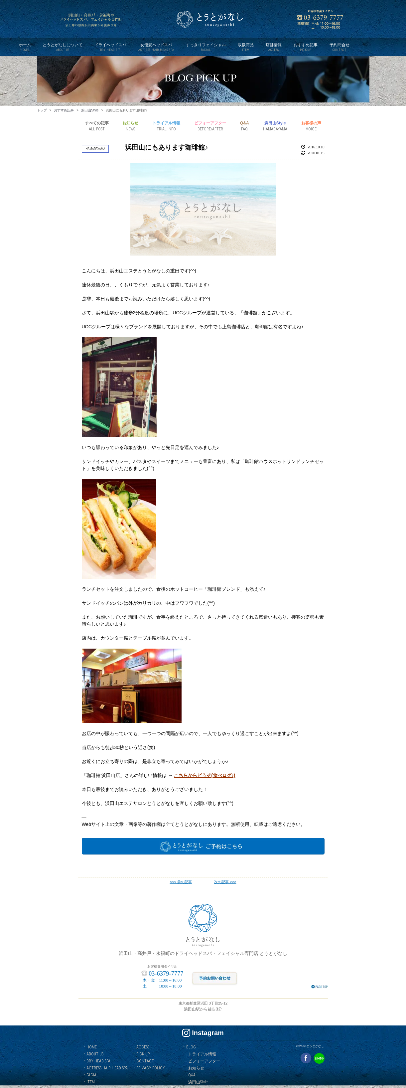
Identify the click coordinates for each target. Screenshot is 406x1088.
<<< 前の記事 (181, 882)
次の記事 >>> (225, 882)
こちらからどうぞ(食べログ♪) (204, 775)
